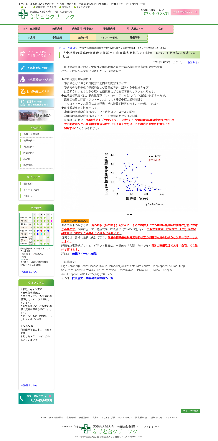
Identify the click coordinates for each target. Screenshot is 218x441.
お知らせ (72, 48)
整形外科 (83, 37)
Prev (65, 172)
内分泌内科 (29, 146)
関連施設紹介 (141, 417)
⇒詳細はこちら (28, 271)
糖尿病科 (57, 28)
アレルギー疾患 (109, 37)
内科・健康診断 (31, 28)
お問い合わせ (156, 417)
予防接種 (57, 37)
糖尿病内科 (29, 140)
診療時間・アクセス (45, 7)
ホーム (26, 7)
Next (193, 172)
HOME (43, 417)
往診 (160, 28)
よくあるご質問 (31, 189)
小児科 (31, 37)
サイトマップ (171, 417)
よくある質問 (83, 7)
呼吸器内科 (109, 28)
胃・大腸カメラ (134, 28)
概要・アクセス (125, 417)
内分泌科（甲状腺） (83, 28)
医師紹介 (66, 7)
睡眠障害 (135, 37)
